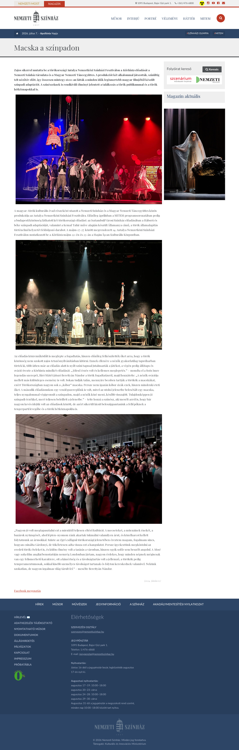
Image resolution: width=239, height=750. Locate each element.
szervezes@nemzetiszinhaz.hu (87, 632)
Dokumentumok (26, 635)
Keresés (211, 69)
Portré (151, 18)
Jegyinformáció (108, 604)
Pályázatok (22, 647)
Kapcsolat (22, 652)
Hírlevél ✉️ (22, 617)
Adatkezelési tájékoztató (33, 623)
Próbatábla (23, 664)
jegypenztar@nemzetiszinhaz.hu (96, 654)
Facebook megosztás (27, 591)
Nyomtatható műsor (29, 629)
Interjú (133, 18)
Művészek (79, 604)
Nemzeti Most (28, 3)
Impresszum (22, 658)
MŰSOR (116, 18)
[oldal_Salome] (194, 154)
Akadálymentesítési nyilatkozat (178, 604)
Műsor (57, 604)
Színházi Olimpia (198, 33)
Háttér (189, 18)
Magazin (54, 4)
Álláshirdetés (24, 641)
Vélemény (170, 18)
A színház (137, 604)
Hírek (39, 604)
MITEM (205, 18)
